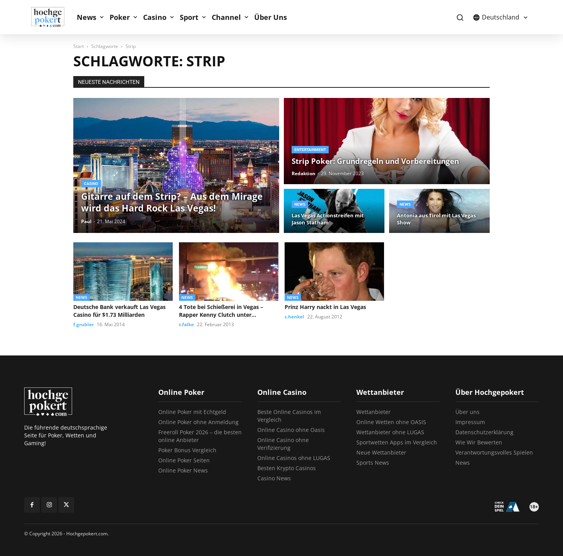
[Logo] (52, 17)
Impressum (470, 422)
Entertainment (310, 149)
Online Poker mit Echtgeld (192, 412)
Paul (86, 221)
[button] (459, 17)
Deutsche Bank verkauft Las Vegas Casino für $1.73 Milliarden (119, 310)
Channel (226, 17)
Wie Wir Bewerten (478, 442)
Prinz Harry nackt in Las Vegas (325, 307)
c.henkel (294, 316)
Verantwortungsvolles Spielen (494, 452)
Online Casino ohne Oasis (291, 429)
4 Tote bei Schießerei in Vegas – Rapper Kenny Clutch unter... (221, 310)
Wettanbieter (373, 412)
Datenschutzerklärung (484, 432)
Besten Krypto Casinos (286, 468)
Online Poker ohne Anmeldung (198, 422)
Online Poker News (183, 470)
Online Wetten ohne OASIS (391, 422)
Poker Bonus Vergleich (187, 450)
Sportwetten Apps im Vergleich (396, 442)
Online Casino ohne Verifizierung (283, 443)
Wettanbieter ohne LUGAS (390, 432)
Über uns (467, 412)
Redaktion (303, 173)
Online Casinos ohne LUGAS (293, 458)
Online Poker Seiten (184, 460)
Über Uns (270, 17)
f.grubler (83, 324)
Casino (154, 17)
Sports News (372, 462)
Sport (189, 17)
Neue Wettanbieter (381, 452)
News (86, 17)
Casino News (274, 478)
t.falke (186, 324)
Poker (120, 17)
